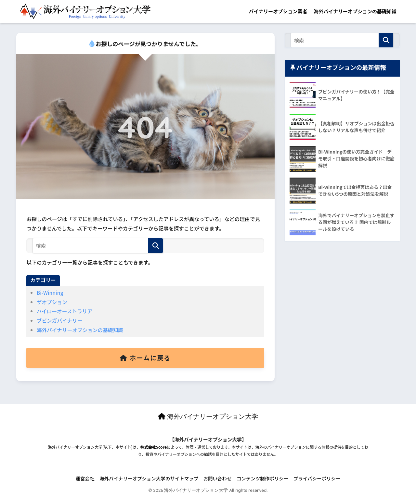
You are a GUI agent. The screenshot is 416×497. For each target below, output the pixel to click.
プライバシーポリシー (317, 478)
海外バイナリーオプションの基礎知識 (355, 11)
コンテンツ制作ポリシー (263, 478)
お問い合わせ (217, 478)
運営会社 (85, 478)
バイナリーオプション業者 (278, 11)
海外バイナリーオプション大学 (208, 416)
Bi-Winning (50, 292)
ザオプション (52, 302)
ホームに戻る (145, 357)
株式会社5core (153, 447)
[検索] (155, 245)
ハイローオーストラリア (64, 311)
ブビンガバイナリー (60, 320)
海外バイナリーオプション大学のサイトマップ (148, 478)
